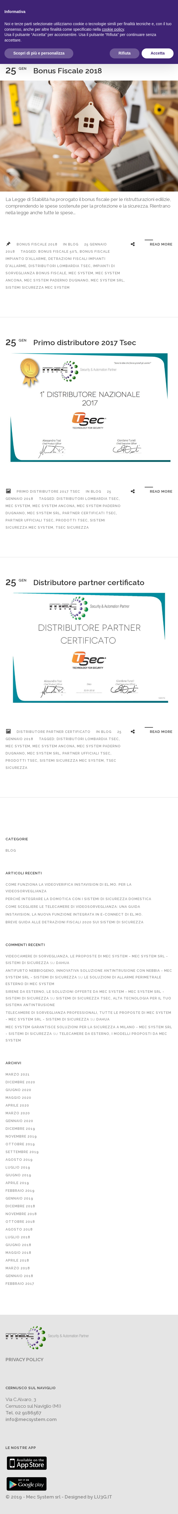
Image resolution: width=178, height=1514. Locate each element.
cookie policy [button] (113, 29)
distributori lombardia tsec (60, 266)
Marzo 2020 (18, 1113)
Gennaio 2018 (19, 1276)
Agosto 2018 (19, 1229)
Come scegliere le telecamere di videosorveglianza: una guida (73, 907)
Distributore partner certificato (88, 582)
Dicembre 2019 (20, 1129)
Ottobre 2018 (20, 1222)
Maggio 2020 (18, 1098)
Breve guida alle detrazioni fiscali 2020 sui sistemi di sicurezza (75, 922)
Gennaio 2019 (19, 1198)
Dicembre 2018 (20, 1206)
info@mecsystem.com (31, 1419)
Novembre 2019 (21, 1136)
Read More (161, 244)
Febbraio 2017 (20, 1284)
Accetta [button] (158, 53)
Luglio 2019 (18, 1167)
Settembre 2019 (22, 1152)
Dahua (62, 963)
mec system (81, 273)
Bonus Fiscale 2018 (67, 70)
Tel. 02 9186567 (23, 1412)
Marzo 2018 (18, 1268)
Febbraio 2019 (20, 1191)
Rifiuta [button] (125, 53)
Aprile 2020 (17, 1105)
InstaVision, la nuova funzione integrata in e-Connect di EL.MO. (74, 914)
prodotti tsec (72, 520)
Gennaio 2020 (19, 1121)
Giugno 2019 (18, 1175)
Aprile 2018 (17, 1260)
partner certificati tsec (89, 513)
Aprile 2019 (17, 1183)
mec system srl (107, 280)
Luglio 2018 (18, 1237)
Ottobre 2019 (20, 1144)
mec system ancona (53, 506)
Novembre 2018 (21, 1214)
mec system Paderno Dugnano (56, 280)
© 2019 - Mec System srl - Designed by (50, 1497)
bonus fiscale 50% (57, 252)
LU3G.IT (103, 1497)
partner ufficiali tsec (30, 520)
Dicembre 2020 (20, 1082)
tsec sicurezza (72, 527)
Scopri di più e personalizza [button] (38, 53)
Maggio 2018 (18, 1253)
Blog (73, 244)
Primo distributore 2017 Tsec (84, 342)
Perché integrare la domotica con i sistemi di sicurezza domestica (78, 899)
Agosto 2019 (19, 1160)
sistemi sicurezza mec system (38, 288)
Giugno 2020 (18, 1090)
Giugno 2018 (18, 1245)
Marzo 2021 (18, 1074)
